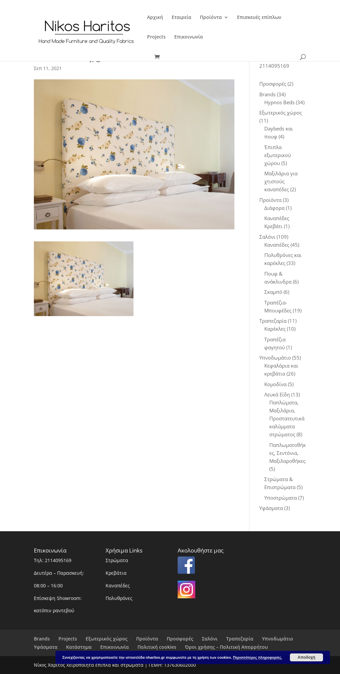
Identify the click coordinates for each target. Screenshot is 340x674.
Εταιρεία (181, 17)
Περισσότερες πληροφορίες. (257, 657)
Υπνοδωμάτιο (277, 638)
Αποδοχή (306, 657)
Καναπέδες (118, 585)
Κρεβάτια (116, 573)
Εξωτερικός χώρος (107, 638)
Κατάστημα (79, 647)
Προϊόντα (211, 17)
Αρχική (155, 17)
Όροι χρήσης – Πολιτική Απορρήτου (226, 647)
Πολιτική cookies (156, 647)
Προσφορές (180, 638)
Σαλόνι (209, 638)
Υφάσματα (45, 647)
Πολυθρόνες (119, 598)
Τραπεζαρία (239, 638)
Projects (156, 37)
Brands (42, 638)
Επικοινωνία (188, 37)
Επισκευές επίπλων (259, 17)
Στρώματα (117, 560)
